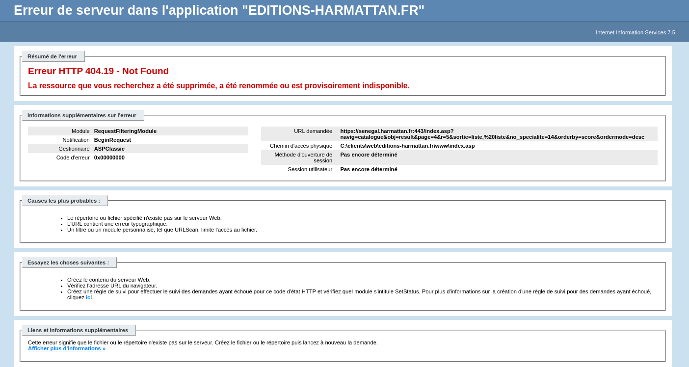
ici (89, 297)
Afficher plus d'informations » (67, 348)
